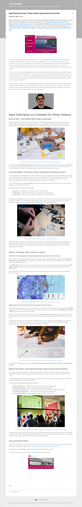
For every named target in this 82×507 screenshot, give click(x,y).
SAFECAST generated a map (29, 302)
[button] (72, 13)
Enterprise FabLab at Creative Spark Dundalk (46, 239)
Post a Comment (14, 491)
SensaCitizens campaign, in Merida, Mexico (56, 429)
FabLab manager (16, 83)
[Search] (75, 4)
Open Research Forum (55, 446)
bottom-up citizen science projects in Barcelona (49, 162)
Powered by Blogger (41, 499)
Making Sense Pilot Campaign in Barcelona (51, 360)
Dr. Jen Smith (33, 452)
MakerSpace (24, 449)
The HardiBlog (16, 4)
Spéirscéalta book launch (38, 446)
